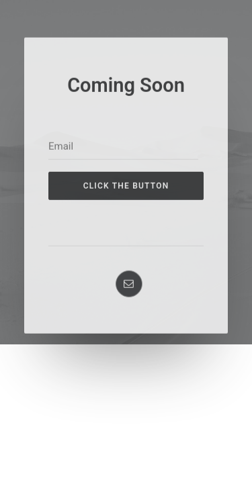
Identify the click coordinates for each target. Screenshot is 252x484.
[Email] (123, 199)
